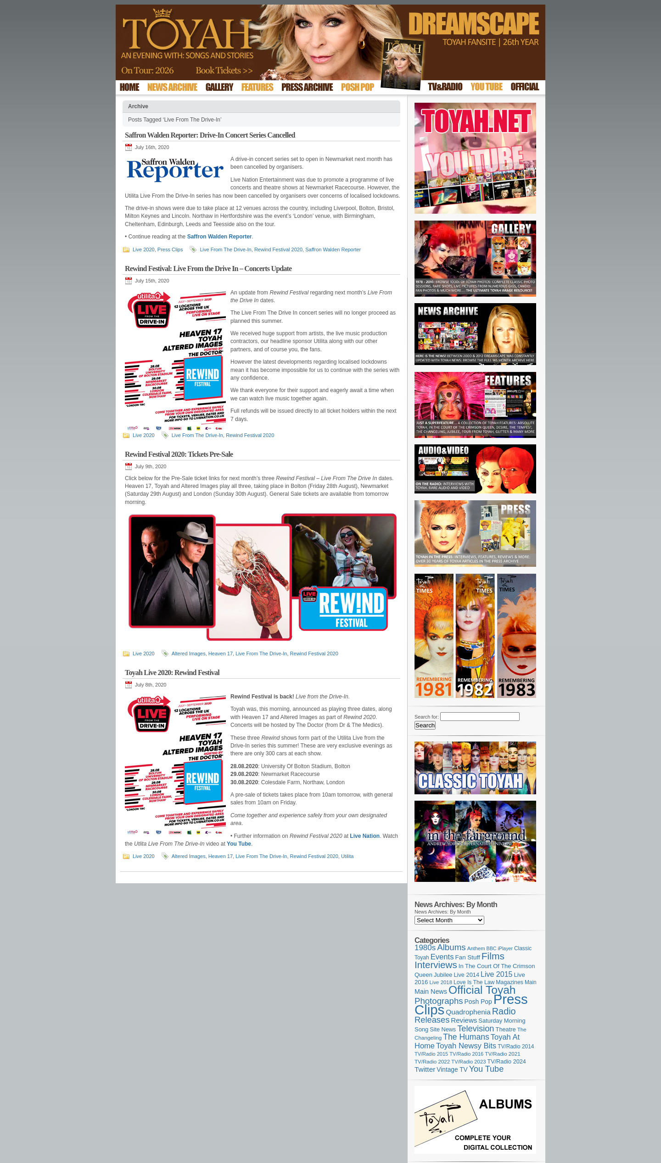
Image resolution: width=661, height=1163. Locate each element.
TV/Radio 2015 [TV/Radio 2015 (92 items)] (431, 1054)
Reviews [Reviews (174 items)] (464, 1020)
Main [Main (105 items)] (531, 982)
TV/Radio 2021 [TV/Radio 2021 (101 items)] (502, 1054)
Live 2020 (144, 249)
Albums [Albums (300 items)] (451, 947)
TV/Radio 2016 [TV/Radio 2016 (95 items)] (466, 1054)
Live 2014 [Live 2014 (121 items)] (467, 974)
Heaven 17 (220, 653)
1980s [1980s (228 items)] (425, 947)
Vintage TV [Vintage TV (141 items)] (452, 1069)
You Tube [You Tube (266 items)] (486, 1069)
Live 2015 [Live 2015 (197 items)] (496, 974)
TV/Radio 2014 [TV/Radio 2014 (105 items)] (516, 1046)
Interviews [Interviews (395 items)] (436, 964)
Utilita (347, 856)
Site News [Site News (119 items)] (443, 1029)
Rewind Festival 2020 (278, 249)
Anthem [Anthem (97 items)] (476, 948)
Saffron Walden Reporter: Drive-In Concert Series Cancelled (210, 135)
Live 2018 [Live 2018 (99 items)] (441, 982)
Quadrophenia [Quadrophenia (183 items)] (468, 1012)
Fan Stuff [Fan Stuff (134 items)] (467, 957)
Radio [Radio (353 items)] (504, 1011)
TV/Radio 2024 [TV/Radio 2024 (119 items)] (506, 1061)
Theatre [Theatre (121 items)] (506, 1029)
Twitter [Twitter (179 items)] (425, 1069)
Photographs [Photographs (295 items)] (439, 1001)
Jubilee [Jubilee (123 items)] (443, 974)
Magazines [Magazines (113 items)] (509, 982)
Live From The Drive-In (225, 249)
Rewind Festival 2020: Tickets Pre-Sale (179, 454)
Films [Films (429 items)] (493, 956)
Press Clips (170, 249)
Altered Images (189, 653)
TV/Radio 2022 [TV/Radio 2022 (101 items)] (432, 1061)
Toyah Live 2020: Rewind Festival (172, 672)
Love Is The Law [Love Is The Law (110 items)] (474, 982)
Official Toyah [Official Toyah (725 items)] (482, 990)
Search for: (427, 717)
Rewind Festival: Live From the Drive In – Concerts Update (208, 268)
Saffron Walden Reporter (333, 249)
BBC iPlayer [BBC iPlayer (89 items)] (500, 948)
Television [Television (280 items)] (475, 1028)
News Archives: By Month (443, 911)
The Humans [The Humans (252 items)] (466, 1036)
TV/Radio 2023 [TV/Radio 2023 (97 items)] (468, 1061)
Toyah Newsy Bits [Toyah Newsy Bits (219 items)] (466, 1045)
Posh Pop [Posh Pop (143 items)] (478, 1001)
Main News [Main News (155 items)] (431, 991)
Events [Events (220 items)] (442, 957)
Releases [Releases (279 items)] (432, 1020)
